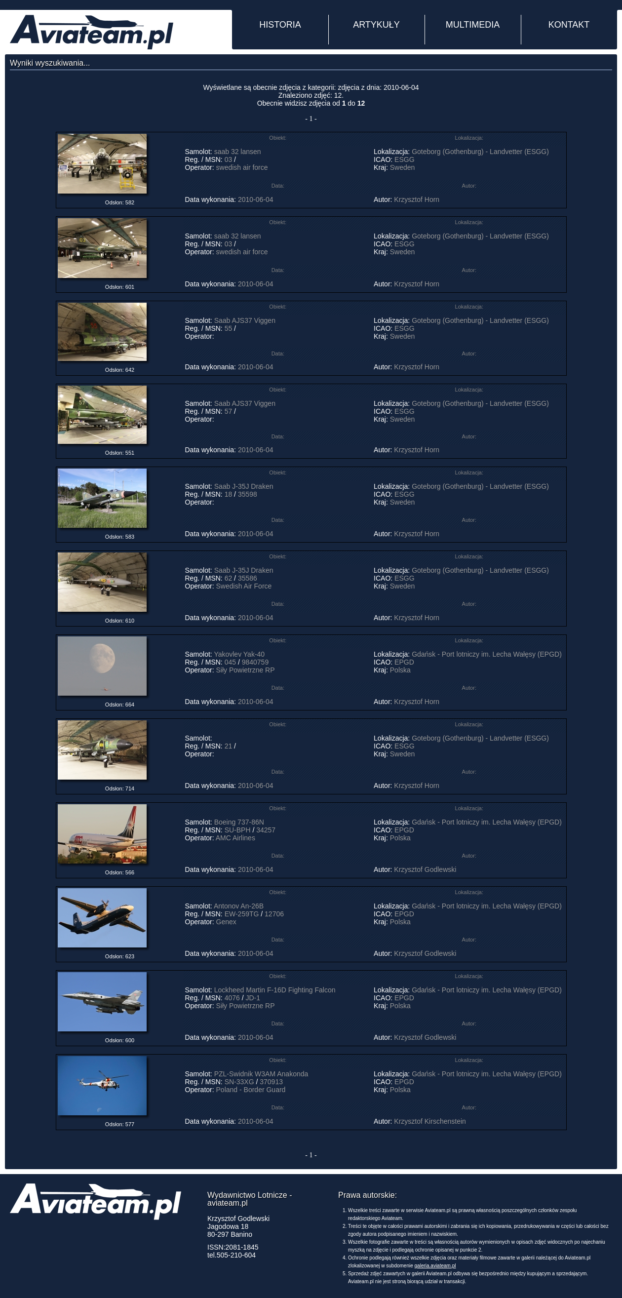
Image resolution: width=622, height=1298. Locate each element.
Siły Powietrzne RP (245, 670)
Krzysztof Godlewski (425, 869)
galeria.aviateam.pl (435, 1265)
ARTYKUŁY (376, 25)
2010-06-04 (255, 199)
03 (229, 159)
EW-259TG (242, 914)
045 (230, 662)
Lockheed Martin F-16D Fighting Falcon (275, 990)
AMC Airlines (235, 838)
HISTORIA (280, 25)
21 (229, 746)
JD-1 (252, 998)
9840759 (255, 662)
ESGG (404, 159)
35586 (248, 578)
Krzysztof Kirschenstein (430, 1121)
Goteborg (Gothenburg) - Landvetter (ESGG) (480, 152)
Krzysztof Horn (416, 199)
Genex (226, 922)
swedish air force (242, 167)
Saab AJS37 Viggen (244, 320)
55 (229, 328)
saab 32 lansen (237, 152)
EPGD (404, 662)
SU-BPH (238, 830)
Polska (400, 670)
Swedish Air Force (244, 586)
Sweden (402, 167)
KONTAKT (569, 25)
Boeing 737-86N (239, 822)
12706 (274, 914)
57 (229, 411)
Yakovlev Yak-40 (239, 654)
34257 (265, 830)
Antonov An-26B (239, 906)
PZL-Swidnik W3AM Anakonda (261, 1074)
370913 (271, 1082)
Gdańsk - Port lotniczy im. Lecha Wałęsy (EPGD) (487, 654)
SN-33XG (239, 1082)
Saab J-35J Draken (244, 486)
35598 (248, 494)
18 (229, 494)
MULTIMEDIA (473, 25)
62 (229, 578)
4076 (232, 998)
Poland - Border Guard (251, 1090)
